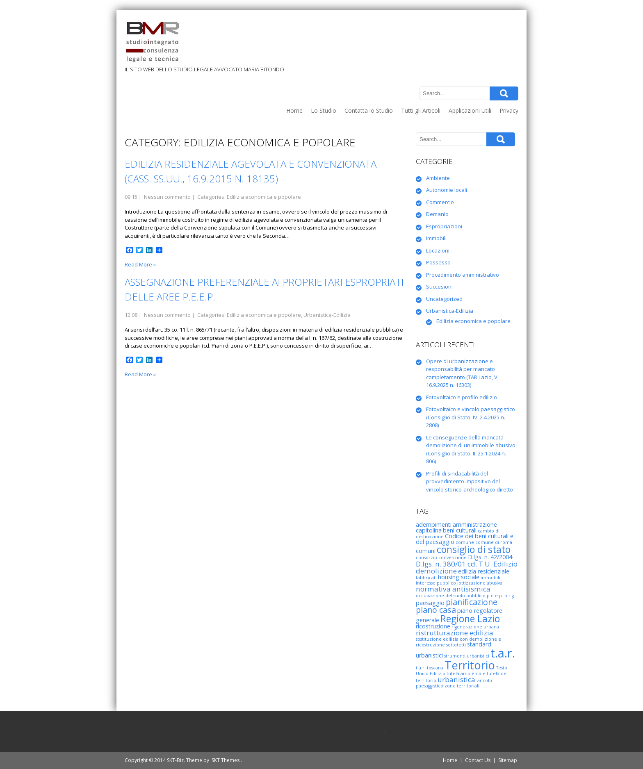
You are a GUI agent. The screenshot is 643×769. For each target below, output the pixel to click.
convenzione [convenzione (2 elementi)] (452, 557)
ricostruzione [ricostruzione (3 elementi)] (433, 626)
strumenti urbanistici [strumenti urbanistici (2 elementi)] (466, 656)
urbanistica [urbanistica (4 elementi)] (456, 679)
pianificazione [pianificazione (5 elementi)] (471, 601)
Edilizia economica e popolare (264, 196)
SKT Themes (225, 760)
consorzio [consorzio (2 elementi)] (426, 557)
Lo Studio (323, 110)
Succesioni (439, 286)
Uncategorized (444, 299)
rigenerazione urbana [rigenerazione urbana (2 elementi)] (475, 627)
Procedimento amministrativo (462, 274)
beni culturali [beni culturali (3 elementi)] (460, 530)
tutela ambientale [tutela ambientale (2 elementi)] (466, 673)
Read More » (140, 264)
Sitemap (507, 760)
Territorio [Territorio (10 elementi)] (470, 665)
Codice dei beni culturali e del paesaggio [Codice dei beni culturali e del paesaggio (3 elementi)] (464, 539)
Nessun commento (167, 196)
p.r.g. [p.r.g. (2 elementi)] (509, 595)
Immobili (436, 238)
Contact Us (477, 760)
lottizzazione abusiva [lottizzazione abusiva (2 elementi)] (479, 583)
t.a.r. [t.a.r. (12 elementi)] (502, 653)
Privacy (508, 110)
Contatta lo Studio (368, 110)
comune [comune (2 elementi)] (465, 542)
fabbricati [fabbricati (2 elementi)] (426, 577)
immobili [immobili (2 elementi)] (490, 577)
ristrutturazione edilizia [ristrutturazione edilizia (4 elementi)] (454, 632)
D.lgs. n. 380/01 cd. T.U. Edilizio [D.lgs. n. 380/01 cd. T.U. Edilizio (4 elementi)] (467, 564)
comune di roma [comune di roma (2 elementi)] (493, 542)
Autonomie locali (446, 189)
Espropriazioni (444, 226)
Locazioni (437, 250)
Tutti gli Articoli (420, 110)
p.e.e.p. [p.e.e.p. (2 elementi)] (495, 595)
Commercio (440, 202)
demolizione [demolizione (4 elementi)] (436, 571)
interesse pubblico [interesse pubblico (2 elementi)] (436, 583)
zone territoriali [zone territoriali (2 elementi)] (462, 686)
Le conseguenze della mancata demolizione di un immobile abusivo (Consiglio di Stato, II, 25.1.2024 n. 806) (470, 449)
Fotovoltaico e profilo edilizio (461, 397)
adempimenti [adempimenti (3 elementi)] (433, 524)
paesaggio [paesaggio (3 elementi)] (430, 603)
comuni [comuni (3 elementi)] (426, 551)
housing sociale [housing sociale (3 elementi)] (458, 577)
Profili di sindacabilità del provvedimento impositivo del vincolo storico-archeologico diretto (469, 481)
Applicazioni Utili (470, 110)
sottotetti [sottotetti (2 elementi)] (456, 645)
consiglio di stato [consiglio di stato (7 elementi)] (474, 549)
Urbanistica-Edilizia (327, 315)
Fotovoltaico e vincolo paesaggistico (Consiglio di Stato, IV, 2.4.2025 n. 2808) (470, 417)
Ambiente (438, 178)
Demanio (437, 214)
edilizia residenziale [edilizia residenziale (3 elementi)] (483, 571)
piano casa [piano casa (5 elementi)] (436, 609)
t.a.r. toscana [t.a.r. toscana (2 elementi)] (429, 668)
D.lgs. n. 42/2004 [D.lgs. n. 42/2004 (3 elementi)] (490, 557)
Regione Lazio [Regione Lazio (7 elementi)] (470, 618)
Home (294, 110)
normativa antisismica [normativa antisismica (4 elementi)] (453, 589)
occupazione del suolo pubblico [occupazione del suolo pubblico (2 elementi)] (451, 595)
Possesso (438, 262)
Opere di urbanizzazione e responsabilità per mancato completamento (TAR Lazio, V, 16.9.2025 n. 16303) (462, 373)
